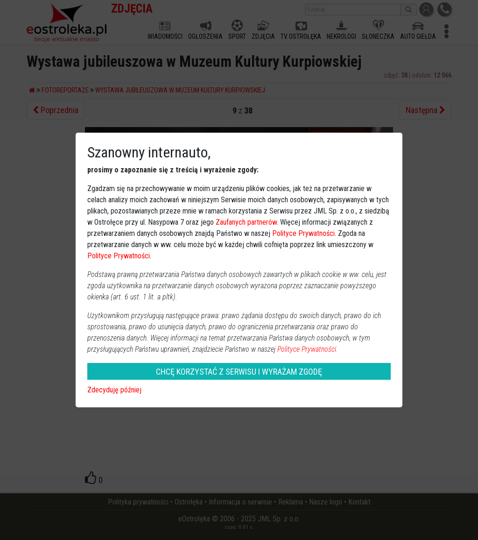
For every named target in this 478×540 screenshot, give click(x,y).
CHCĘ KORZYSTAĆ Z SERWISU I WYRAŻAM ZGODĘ (239, 372)
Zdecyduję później (114, 389)
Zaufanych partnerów (246, 222)
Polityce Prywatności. (307, 349)
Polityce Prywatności (303, 233)
